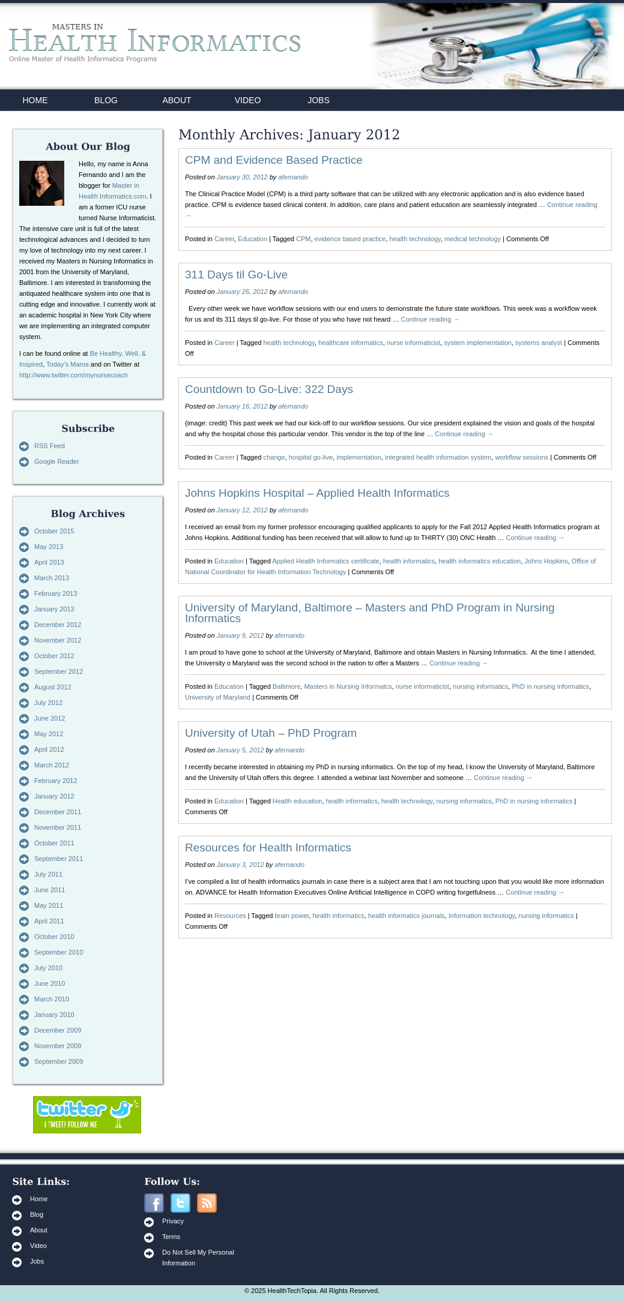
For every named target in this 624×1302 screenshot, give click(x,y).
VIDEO (248, 100)
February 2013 (55, 593)
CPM (303, 238)
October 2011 (54, 843)
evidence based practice (350, 238)
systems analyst (538, 342)
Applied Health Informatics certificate (326, 561)
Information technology (482, 915)
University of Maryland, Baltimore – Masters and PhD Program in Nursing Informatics (370, 613)
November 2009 (57, 1045)
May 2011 (48, 905)
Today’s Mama (67, 364)
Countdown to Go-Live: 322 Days (269, 389)
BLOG (106, 100)
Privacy (173, 1221)
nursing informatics (480, 686)
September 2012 (58, 671)
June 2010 (49, 983)
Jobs (37, 1261)
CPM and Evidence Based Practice (274, 160)
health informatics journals (406, 915)
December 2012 (57, 624)
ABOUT (176, 100)
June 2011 (49, 889)
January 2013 (54, 609)
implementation (358, 457)
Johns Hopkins (546, 561)
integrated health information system (438, 457)
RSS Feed (49, 445)
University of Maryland (217, 697)
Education (252, 238)
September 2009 (58, 1061)
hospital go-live (311, 457)
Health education (298, 801)
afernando (293, 177)
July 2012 (48, 702)
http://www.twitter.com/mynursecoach (73, 375)
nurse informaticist (413, 342)
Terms (171, 1236)
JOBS (318, 100)
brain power (291, 915)
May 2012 (48, 733)
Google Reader (56, 461)
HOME (35, 100)
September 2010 (58, 952)
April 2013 (49, 562)
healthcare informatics (350, 342)
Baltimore (286, 686)
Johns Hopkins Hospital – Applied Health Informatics (317, 493)
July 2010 (48, 967)
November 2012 (57, 640)
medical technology (472, 238)
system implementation (478, 342)
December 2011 (57, 811)
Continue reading (430, 319)
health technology (414, 238)
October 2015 (54, 531)
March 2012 (51, 765)
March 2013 (51, 577)
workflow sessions (521, 457)
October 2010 (54, 936)
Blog (36, 1214)
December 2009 (57, 1030)
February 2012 (55, 780)
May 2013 (48, 546)
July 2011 (48, 874)
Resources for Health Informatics (268, 847)
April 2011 (49, 921)
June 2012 (49, 718)
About (38, 1230)
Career (224, 238)
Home (38, 1198)
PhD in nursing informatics (550, 686)
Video (38, 1245)
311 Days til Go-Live (236, 274)
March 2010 (51, 999)
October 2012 (54, 655)
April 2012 (49, 749)
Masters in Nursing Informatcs (348, 686)
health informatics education (479, 561)
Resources (230, 915)
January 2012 (54, 796)
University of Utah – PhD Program (271, 733)
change (274, 457)
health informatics (409, 561)
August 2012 (52, 687)
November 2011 (57, 827)
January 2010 (54, 1014)
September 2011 (58, 858)
